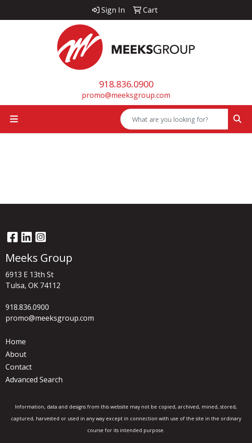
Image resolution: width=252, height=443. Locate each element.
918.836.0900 (126, 84)
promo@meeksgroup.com (126, 95)
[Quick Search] (174, 119)
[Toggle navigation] (14, 119)
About (15, 354)
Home (15, 342)
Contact (18, 367)
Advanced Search (34, 380)
